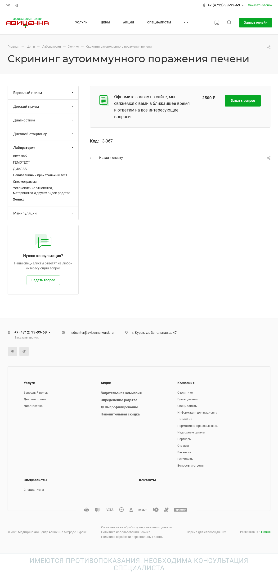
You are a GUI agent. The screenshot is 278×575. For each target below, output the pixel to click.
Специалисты (187, 406)
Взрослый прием (43, 93)
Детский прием (43, 106)
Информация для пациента (197, 412)
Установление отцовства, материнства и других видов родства (42, 190)
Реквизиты (185, 459)
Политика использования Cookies (125, 532)
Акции (106, 383)
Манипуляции (43, 213)
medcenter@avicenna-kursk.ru (91, 332)
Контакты (147, 480)
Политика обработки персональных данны (132, 537)
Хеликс (18, 199)
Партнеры (184, 439)
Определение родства (119, 400)
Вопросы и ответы (190, 465)
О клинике (185, 392)
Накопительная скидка (120, 414)
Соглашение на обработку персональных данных (136, 527)
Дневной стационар (43, 134)
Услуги (29, 383)
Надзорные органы (191, 432)
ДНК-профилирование (119, 407)
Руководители (187, 399)
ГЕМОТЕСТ (21, 162)
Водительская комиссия (121, 393)
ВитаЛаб (20, 156)
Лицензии (184, 419)
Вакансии (184, 452)
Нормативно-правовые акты (197, 426)
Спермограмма (25, 181)
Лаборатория (43, 148)
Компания (185, 383)
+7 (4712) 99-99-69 (224, 5)
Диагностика (43, 120)
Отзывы (183, 445)
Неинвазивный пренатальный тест (40, 175)
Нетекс (265, 532)
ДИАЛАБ (20, 169)
